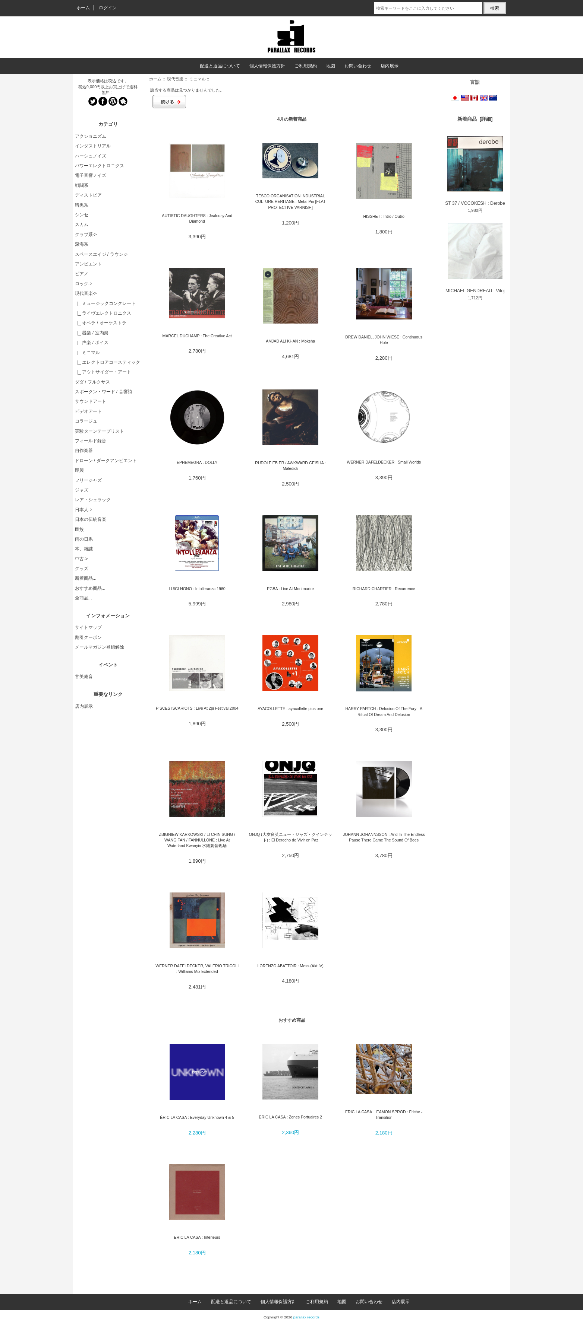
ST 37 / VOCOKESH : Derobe (475, 171)
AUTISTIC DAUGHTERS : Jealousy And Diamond (197, 218)
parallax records (306, 1317)
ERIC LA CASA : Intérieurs (197, 1237)
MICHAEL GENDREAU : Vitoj (475, 258)
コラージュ (86, 421)
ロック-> (83, 283)
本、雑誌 (84, 548)
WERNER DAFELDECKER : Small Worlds (383, 462)
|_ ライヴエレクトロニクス (103, 313)
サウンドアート (90, 401)
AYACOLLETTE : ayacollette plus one (290, 708)
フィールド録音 (90, 440)
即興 (79, 470)
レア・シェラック (93, 499)
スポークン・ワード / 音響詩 (103, 391)
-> (86, 293)
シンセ (81, 214)
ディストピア (88, 195)
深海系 (81, 244)
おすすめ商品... (90, 588)
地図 (330, 66)
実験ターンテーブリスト (99, 431)
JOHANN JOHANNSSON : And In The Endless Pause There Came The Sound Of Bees (384, 837)
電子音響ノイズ (90, 175)
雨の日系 (84, 539)
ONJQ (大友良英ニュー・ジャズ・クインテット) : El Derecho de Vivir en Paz (290, 837)
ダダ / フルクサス (92, 382)
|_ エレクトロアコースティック (108, 362)
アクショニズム (90, 136)
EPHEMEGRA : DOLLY (197, 462)
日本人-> (83, 509)
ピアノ (81, 273)
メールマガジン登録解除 (99, 647)
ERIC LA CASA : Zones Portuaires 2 (290, 1117)
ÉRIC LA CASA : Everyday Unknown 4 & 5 (197, 1117)
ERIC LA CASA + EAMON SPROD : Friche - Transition (383, 1115)
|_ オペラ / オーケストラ (100, 322)
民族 (79, 529)
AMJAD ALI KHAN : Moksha (290, 341)
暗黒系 (81, 205)
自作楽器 (84, 450)
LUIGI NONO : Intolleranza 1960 (197, 588)
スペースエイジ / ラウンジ (101, 254)
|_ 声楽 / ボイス (91, 342)
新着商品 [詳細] (474, 119)
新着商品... (86, 578)
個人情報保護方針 (267, 66)
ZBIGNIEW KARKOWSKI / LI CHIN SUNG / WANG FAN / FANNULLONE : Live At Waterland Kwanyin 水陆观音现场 (197, 840)
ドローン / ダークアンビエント (106, 460)
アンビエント (88, 264)
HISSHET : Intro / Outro (383, 216)
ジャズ (81, 490)
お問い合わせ (357, 66)
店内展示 (389, 66)
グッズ (81, 568)
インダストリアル (93, 146)
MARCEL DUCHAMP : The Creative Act (197, 336)
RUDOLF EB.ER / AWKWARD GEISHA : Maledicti (290, 466)
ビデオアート (88, 411)
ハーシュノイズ (90, 156)
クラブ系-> (86, 234)
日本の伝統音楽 (90, 519)
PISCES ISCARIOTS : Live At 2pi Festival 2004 (197, 708)
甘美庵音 (84, 676)
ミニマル (197, 79)
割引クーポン (88, 637)
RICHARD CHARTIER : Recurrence (384, 588)
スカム (81, 224)
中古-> (81, 558)
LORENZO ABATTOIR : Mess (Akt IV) (291, 966)
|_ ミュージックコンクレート (105, 303)
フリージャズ (88, 480)
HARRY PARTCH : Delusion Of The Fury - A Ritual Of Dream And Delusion (383, 711)
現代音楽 (175, 79)
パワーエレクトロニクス (99, 165)
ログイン (108, 7)
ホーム (83, 7)
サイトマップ (88, 627)
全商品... (83, 598)
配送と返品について (220, 66)
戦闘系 (81, 185)
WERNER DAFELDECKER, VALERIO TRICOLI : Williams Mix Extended (197, 969)
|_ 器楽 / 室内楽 (91, 332)
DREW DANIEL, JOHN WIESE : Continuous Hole (383, 340)
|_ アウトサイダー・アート (103, 372)
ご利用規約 (305, 66)
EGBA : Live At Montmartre (290, 588)
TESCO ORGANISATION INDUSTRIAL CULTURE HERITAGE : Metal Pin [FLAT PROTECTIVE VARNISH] (290, 202)
